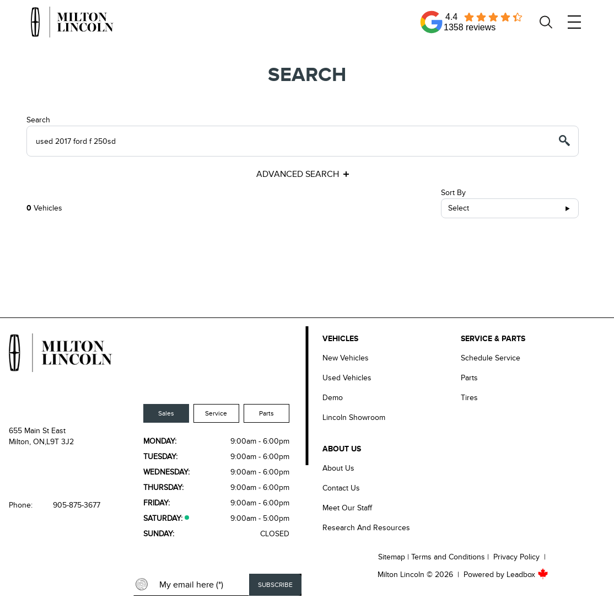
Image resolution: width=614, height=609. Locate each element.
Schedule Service (490, 358)
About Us (338, 468)
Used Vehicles (346, 377)
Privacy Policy (516, 557)
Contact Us (341, 488)
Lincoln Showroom (353, 417)
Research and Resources (366, 527)
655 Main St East (37, 430)
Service (216, 413)
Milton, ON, (27, 441)
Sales (166, 413)
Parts (266, 413)
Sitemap (391, 557)
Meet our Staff (347, 508)
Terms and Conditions (448, 557)
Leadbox (527, 574)
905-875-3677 (76, 505)
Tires (469, 397)
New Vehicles (345, 358)
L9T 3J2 (60, 441)
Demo (332, 397)
